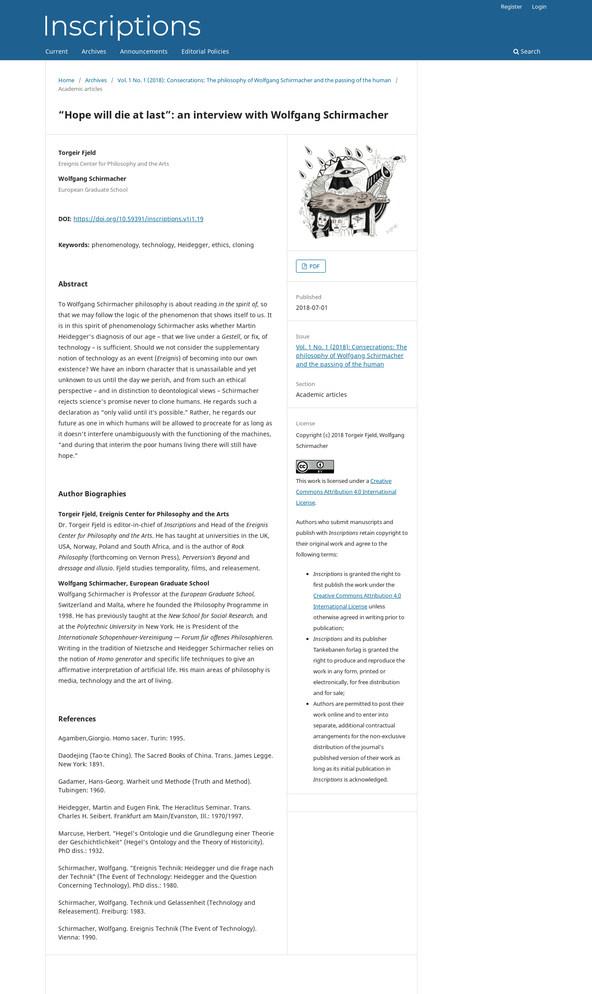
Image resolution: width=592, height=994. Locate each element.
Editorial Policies (205, 51)
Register (511, 6)
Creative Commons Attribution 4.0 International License (346, 491)
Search (527, 51)
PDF (314, 266)
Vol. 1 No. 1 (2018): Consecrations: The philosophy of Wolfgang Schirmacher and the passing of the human (254, 80)
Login (539, 6)
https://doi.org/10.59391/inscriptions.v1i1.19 (138, 219)
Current (56, 51)
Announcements (144, 51)
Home (66, 80)
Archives (94, 51)
